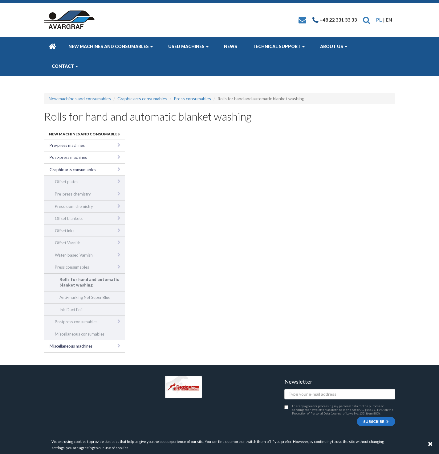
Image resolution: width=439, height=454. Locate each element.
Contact (65, 66)
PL (379, 20)
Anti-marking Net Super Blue (84, 297)
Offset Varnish (67, 242)
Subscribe (376, 421)
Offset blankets (69, 218)
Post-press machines (68, 157)
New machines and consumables (110, 46)
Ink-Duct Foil (71, 309)
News (230, 46)
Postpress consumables (76, 321)
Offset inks (64, 230)
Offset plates (66, 181)
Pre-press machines (67, 145)
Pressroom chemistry (74, 206)
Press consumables (192, 98)
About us (333, 46)
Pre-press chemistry (73, 194)
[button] (366, 20)
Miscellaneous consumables (79, 334)
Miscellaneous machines (71, 346)
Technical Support (279, 46)
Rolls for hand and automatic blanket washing (89, 282)
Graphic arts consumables (142, 98)
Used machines (188, 46)
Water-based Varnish (74, 255)
